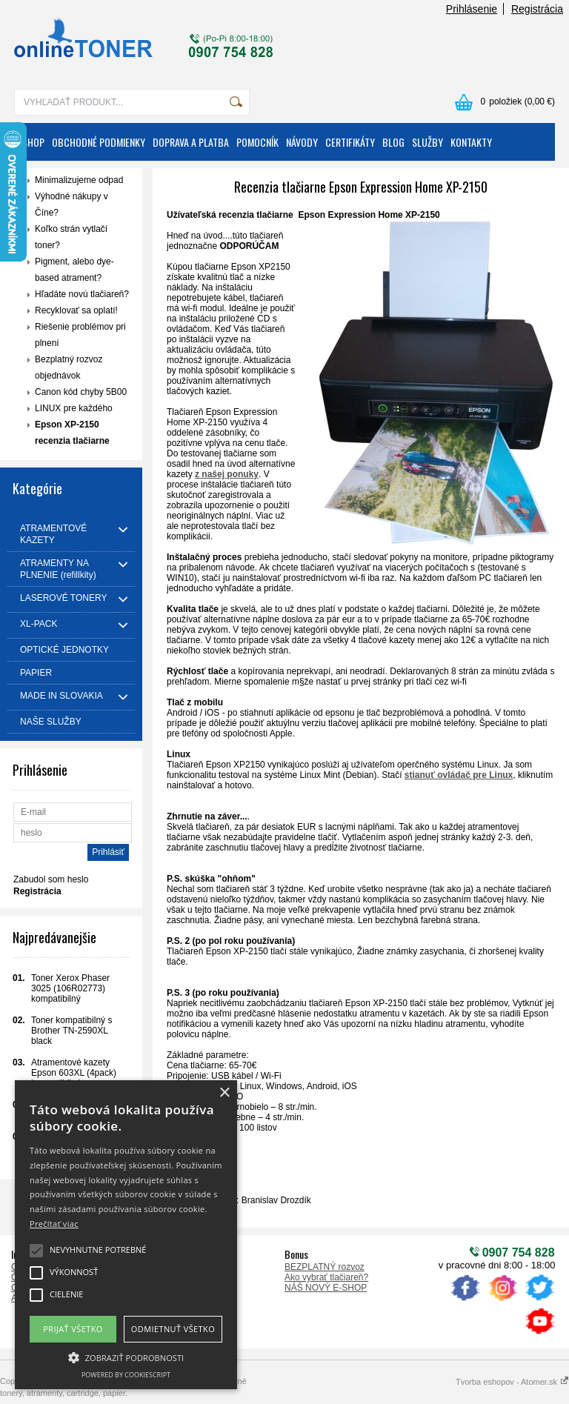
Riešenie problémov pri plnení (80, 335)
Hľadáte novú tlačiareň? (82, 294)
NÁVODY (302, 142)
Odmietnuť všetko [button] (173, 1328)
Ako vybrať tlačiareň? (326, 1277)
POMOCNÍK (257, 142)
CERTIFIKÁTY (350, 142)
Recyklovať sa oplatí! (76, 310)
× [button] (224, 1093)
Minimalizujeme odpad (79, 180)
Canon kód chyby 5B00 (81, 392)
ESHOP (31, 142)
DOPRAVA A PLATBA (191, 142)
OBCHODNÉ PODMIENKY (98, 142)
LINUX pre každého (74, 408)
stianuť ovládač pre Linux (459, 775)
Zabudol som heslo (50, 879)
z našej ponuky (227, 474)
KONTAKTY (471, 142)
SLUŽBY (427, 142)
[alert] (126, 1234)
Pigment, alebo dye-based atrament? (74, 269)
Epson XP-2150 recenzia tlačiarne (72, 432)
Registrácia (537, 9)
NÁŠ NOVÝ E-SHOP (325, 1287)
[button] (126, 1356)
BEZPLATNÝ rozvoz (324, 1267)
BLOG (393, 142)
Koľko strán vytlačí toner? (71, 237)
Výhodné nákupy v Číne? (71, 204)
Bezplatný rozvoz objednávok (68, 367)
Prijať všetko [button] (73, 1328)
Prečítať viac (54, 1223)
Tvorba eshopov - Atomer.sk (512, 1381)
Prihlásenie (471, 9)
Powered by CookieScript (125, 1375)
